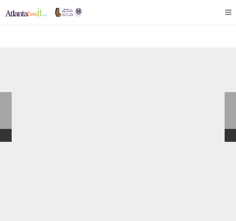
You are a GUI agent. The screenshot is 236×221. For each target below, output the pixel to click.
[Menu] (228, 12)
